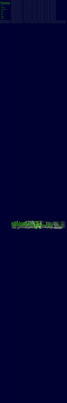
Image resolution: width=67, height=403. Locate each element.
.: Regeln (1, 14)
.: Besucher (2, 18)
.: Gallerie (2, 16)
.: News (1, 5)
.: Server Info (2, 7)
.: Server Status (3, 9)
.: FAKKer (2, 11)
